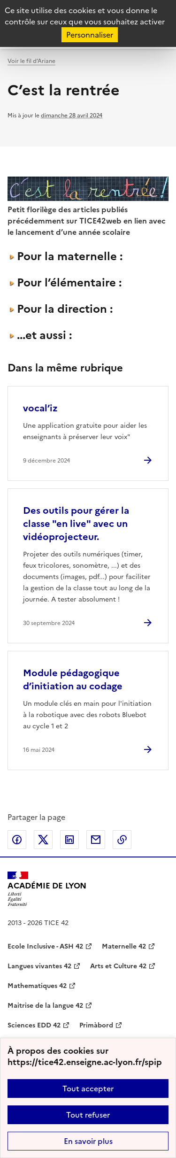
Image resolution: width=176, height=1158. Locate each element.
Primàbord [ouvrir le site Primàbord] (96, 1025)
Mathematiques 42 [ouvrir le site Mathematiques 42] (37, 986)
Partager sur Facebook (17, 839)
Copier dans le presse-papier (122, 839)
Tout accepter (88, 1088)
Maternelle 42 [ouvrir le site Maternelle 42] (124, 946)
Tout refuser (88, 1114)
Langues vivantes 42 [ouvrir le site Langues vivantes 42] (39, 966)
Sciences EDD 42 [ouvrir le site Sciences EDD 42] (34, 1025)
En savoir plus (88, 1141)
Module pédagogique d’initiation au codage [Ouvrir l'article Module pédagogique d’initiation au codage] (72, 679)
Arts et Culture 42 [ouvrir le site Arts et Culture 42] (118, 966)
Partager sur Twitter (43, 839)
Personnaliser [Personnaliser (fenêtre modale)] (89, 34)
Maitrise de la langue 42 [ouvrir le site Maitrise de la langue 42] (45, 1006)
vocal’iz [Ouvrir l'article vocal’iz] (40, 408)
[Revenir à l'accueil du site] (47, 889)
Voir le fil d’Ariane (31, 61)
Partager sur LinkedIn (69, 839)
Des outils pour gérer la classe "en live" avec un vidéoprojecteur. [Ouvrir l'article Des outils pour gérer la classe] (76, 523)
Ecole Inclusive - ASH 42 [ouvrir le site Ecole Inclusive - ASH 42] (45, 946)
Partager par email (95, 839)
